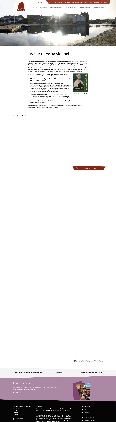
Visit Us (35, 7)
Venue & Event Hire (98, 7)
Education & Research (56, 7)
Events (90, 2)
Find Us (85, 2)
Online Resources (71, 7)
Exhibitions (96, 2)
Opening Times (78, 2)
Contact (105, 2)
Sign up (18, 393)
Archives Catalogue (57, 2)
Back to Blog (59, 372)
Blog (101, 2)
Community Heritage (84, 7)
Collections (43, 7)
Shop (50, 2)
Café (73, 2)
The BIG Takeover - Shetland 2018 (93, 372)
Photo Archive (66, 2)
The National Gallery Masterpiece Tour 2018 (28, 372)
